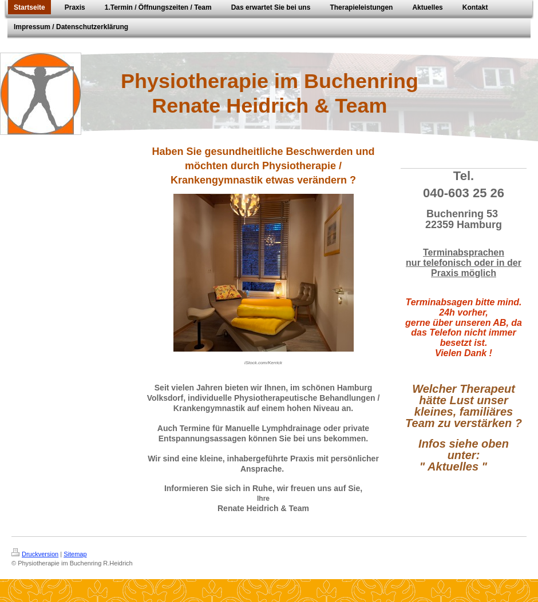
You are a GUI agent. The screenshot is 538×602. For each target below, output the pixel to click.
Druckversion (34, 554)
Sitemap (75, 554)
